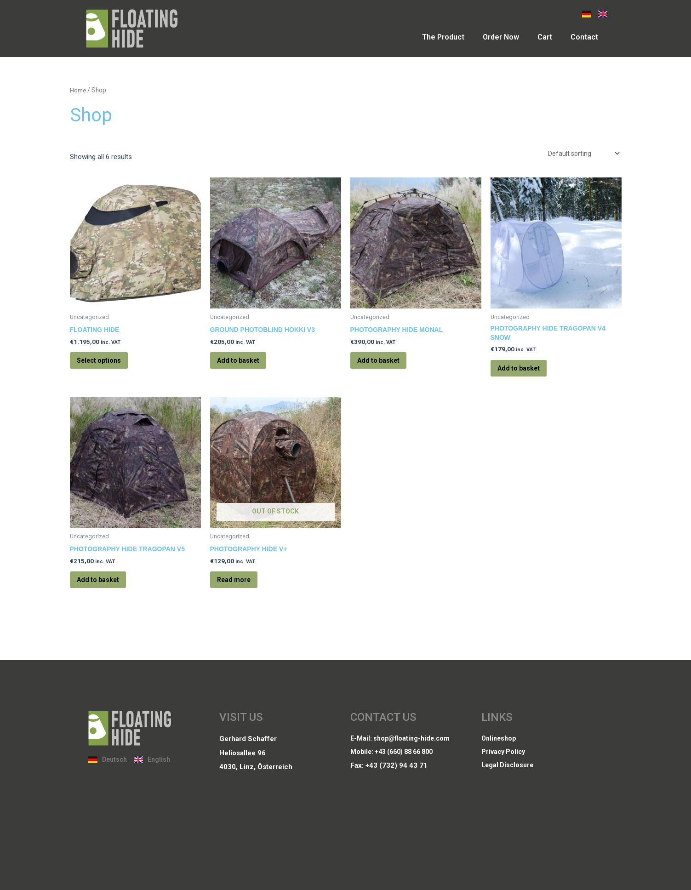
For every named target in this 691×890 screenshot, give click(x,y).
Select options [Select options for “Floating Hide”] (107, 365)
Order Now (501, 37)
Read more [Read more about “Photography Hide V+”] (241, 593)
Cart (544, 37)
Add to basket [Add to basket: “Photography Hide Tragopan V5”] (106, 593)
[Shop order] (581, 154)
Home (78, 90)
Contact (584, 37)
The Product (443, 37)
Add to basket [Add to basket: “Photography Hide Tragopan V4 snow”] (526, 374)
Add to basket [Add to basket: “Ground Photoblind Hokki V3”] (246, 365)
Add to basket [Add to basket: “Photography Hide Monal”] (386, 365)
